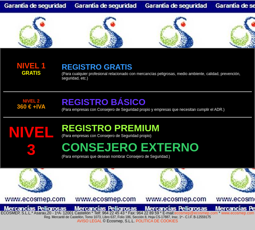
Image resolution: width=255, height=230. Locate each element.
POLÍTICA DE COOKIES (157, 221)
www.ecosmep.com (237, 213)
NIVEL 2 (31, 100)
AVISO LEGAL (89, 221)
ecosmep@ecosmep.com (196, 213)
